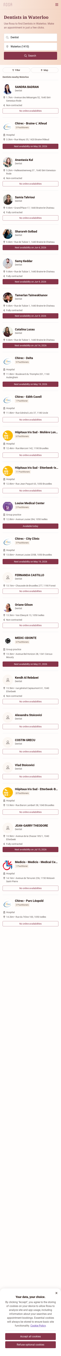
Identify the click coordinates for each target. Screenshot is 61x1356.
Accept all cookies (30, 1336)
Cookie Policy (38, 1325)
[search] (30, 37)
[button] (56, 1293)
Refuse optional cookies (30, 1344)
